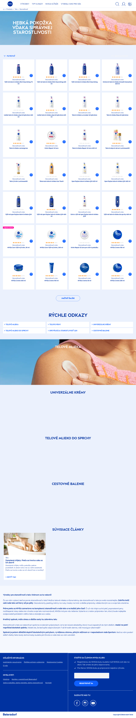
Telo (16, 9)
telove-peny (55, 324)
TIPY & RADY (37, 4)
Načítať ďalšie (68, 298)
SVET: (8, 675)
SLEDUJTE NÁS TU (82, 695)
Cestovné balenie (101, 331)
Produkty (9, 9)
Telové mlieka (12, 324)
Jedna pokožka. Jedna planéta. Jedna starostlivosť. (23, 683)
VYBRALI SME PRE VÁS (71, 4)
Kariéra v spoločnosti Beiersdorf (24, 679)
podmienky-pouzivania (12, 662)
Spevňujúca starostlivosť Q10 (63, 331)
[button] (31, 75)
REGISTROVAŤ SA (86, 683)
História (6, 679)
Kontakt (48, 683)
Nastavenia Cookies (55, 662)
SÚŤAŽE (51, 4)
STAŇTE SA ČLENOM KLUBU (89, 658)
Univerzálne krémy (102, 324)
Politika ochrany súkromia (34, 662)
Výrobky (24, 4)
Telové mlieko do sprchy (17, 331)
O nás (5, 666)
